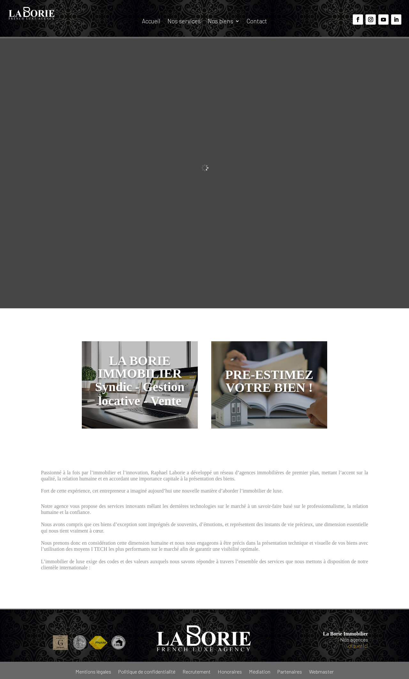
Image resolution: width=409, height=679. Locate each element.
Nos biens (220, 22)
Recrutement (196, 671)
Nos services (184, 22)
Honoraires (230, 671)
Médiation (259, 671)
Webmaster (321, 671)
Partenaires (289, 671)
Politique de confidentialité (146, 671)
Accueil (151, 22)
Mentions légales (93, 671)
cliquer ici (358, 646)
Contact (257, 22)
